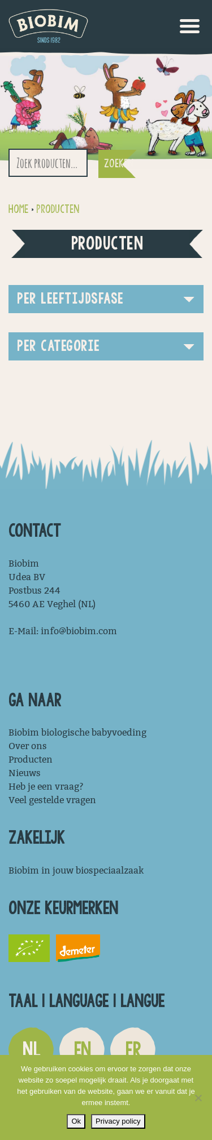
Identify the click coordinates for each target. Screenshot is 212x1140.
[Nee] (198, 1097)
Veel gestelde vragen (52, 800)
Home (18, 209)
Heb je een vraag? (46, 786)
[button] (106, 299)
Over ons (27, 746)
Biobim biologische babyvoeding (77, 732)
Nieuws (24, 773)
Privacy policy (118, 1121)
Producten (57, 209)
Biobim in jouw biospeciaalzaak (76, 870)
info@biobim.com (79, 631)
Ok (76, 1121)
